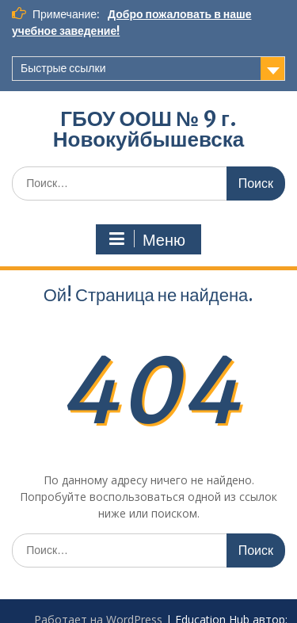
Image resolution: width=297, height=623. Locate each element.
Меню (146, 239)
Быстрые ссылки (63, 68)
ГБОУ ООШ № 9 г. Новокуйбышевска (148, 128)
